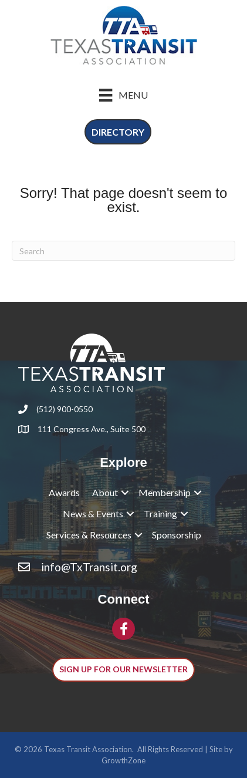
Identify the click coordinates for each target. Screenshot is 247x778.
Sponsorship (176, 534)
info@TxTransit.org (89, 567)
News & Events (93, 513)
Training (160, 513)
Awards (64, 492)
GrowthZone (123, 760)
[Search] (123, 251)
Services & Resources (88, 534)
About (105, 492)
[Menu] (123, 94)
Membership (164, 492)
